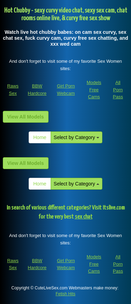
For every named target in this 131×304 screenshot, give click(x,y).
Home (39, 137)
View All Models (25, 117)
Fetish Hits (65, 293)
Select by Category (76, 137)
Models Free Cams (94, 89)
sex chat (84, 217)
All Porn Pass (118, 89)
